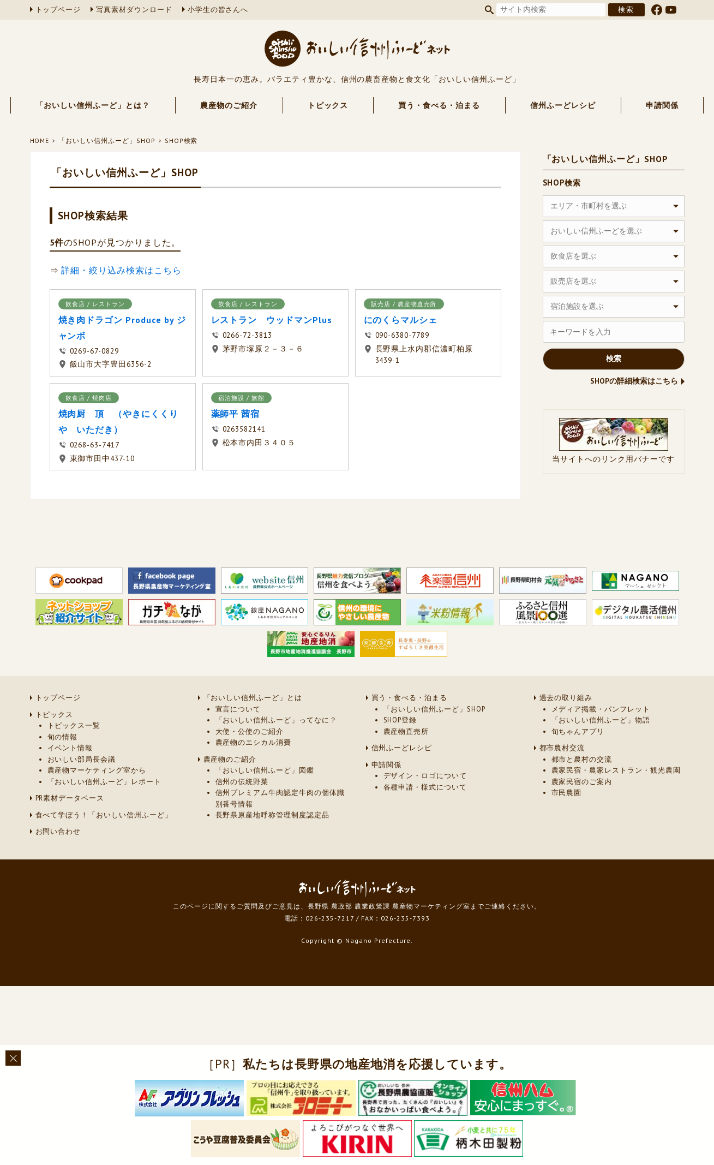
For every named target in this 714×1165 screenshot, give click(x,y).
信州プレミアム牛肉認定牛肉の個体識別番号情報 (280, 798)
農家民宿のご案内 (582, 781)
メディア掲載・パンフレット (600, 709)
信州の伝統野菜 (242, 781)
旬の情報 (62, 737)
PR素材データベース (70, 798)
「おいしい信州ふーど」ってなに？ (276, 720)
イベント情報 (70, 747)
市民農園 (566, 792)
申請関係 (662, 105)
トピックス (328, 105)
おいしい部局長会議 (81, 759)
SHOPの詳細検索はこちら (634, 381)
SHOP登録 (400, 720)
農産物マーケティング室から (96, 770)
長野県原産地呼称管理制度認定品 (272, 815)
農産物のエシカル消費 (253, 742)
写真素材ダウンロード (134, 9)
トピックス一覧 (74, 725)
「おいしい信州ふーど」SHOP (106, 140)
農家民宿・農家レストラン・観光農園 (616, 770)
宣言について (238, 709)
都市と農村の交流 (582, 759)
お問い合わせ (58, 831)
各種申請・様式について (425, 787)
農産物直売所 (406, 731)
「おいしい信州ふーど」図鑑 (264, 770)
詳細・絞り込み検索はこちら (121, 270)
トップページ (58, 9)
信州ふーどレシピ (563, 105)
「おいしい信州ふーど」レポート (104, 781)
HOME (40, 140)
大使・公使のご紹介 (249, 731)
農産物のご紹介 (228, 105)
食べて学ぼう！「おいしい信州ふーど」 (103, 815)
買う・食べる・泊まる (439, 105)
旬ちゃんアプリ (578, 731)
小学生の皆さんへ (218, 9)
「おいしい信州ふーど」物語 (600, 720)
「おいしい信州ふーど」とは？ (92, 105)
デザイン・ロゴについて (425, 775)
